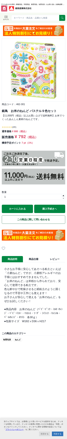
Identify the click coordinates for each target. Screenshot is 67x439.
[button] (33, 32)
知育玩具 (7, 340)
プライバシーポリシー (15, 429)
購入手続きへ (49, 209)
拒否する (45, 434)
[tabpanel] (33, 295)
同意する (57, 434)
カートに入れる (17, 209)
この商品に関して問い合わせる (33, 219)
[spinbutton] (33, 197)
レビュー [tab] (55, 259)
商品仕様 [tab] (33, 259)
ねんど (18, 340)
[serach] (62, 18)
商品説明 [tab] (12, 259)
